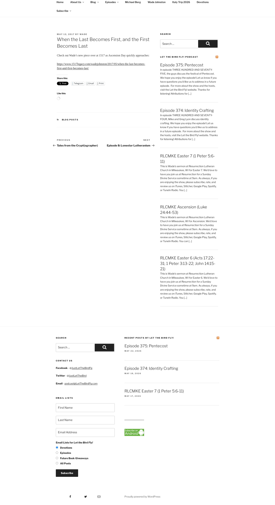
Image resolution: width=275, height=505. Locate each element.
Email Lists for (74, 442)
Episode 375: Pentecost (181, 65)
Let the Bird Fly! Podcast (179, 57)
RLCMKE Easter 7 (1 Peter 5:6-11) (154, 391)
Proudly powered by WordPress (142, 496)
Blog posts (70, 119)
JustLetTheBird (77, 375)
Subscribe (64, 10)
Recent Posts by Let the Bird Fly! (149, 338)
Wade (83, 34)
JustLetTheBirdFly (82, 367)
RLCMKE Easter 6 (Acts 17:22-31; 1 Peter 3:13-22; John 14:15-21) (187, 263)
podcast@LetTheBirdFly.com (81, 383)
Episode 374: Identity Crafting (187, 110)
